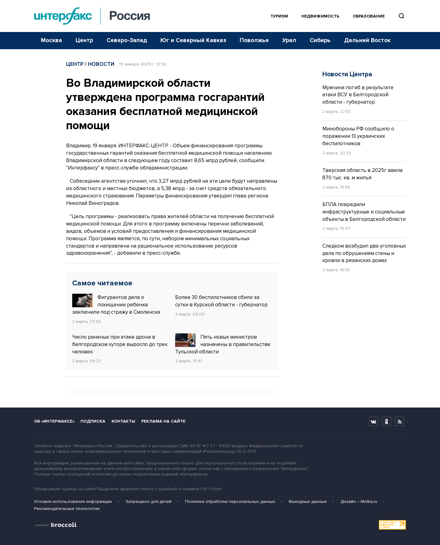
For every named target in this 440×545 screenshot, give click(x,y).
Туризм (279, 16)
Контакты (123, 421)
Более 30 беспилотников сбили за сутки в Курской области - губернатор (221, 301)
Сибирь (320, 40)
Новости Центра (347, 74)
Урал (289, 40)
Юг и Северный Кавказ (193, 40)
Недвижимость (320, 16)
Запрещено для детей (148, 501)
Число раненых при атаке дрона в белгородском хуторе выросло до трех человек (119, 344)
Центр (84, 40)
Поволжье (254, 40)
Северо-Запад (127, 40)
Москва (51, 40)
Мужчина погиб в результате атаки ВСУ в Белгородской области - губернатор (358, 94)
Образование (369, 16)
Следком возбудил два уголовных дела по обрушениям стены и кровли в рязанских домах (364, 253)
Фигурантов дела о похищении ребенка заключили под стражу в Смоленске (116, 304)
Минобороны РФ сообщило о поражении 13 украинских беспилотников (358, 136)
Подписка (93, 421)
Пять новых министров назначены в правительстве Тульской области (222, 344)
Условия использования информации (73, 501)
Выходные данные (308, 501)
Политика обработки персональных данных (230, 501)
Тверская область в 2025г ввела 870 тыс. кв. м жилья (362, 174)
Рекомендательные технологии (67, 508)
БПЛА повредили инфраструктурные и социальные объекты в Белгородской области (364, 211)
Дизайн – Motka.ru (358, 501)
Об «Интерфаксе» (54, 421)
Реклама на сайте (163, 421)
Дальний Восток (367, 40)
